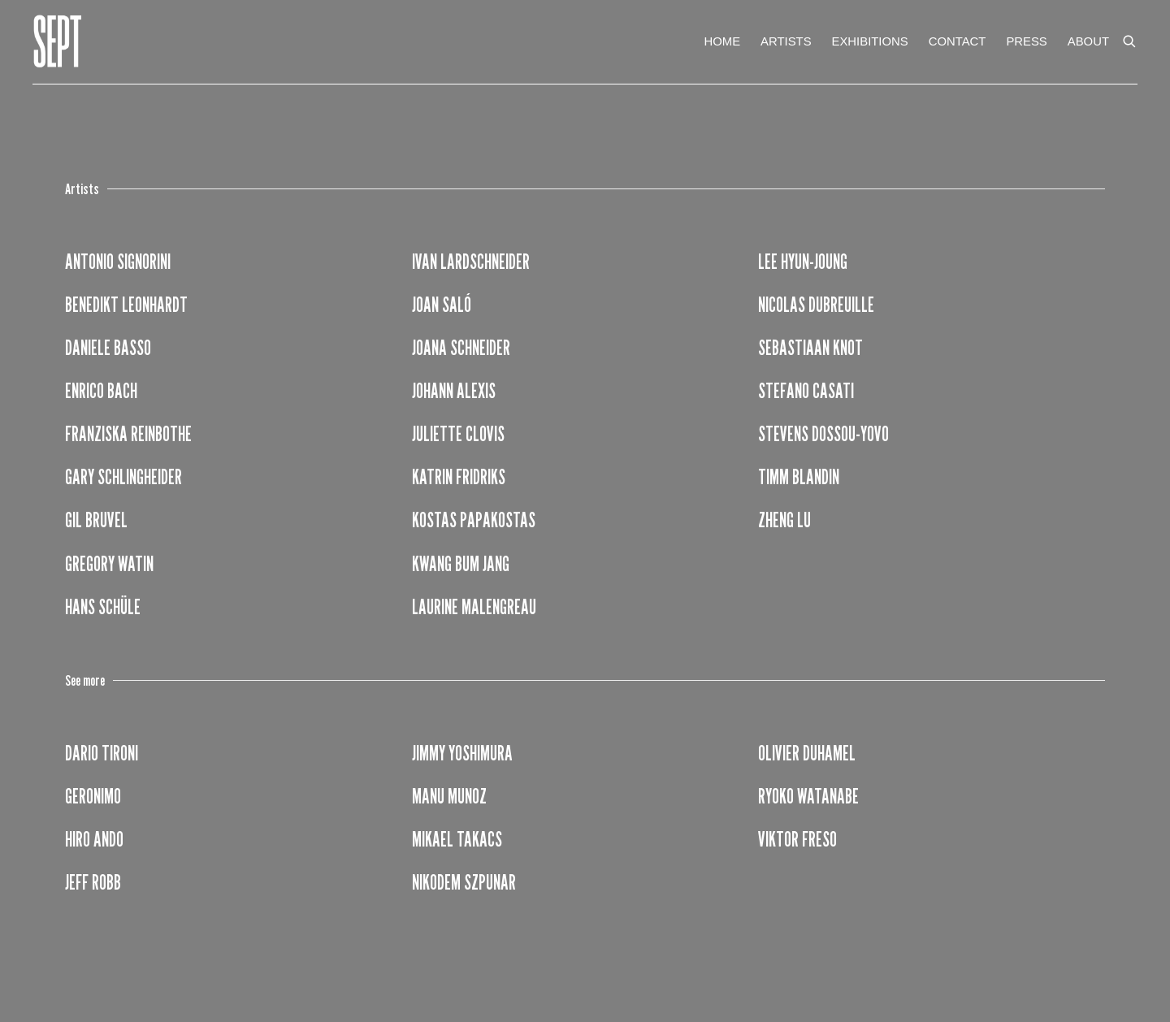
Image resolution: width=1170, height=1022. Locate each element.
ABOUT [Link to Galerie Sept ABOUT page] (1088, 41)
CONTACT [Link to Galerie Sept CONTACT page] (957, 41)
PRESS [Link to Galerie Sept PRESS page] (1026, 41)
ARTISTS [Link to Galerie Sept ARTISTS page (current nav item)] (785, 41)
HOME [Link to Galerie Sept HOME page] (722, 41)
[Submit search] (1130, 38)
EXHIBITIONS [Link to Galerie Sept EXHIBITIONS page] (870, 41)
